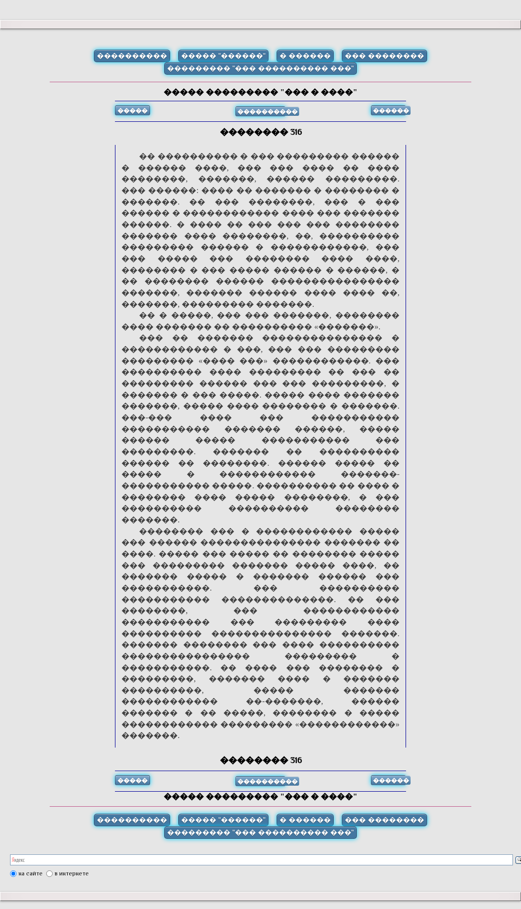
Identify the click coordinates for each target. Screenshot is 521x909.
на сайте (31, 873)
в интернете (72, 873)
